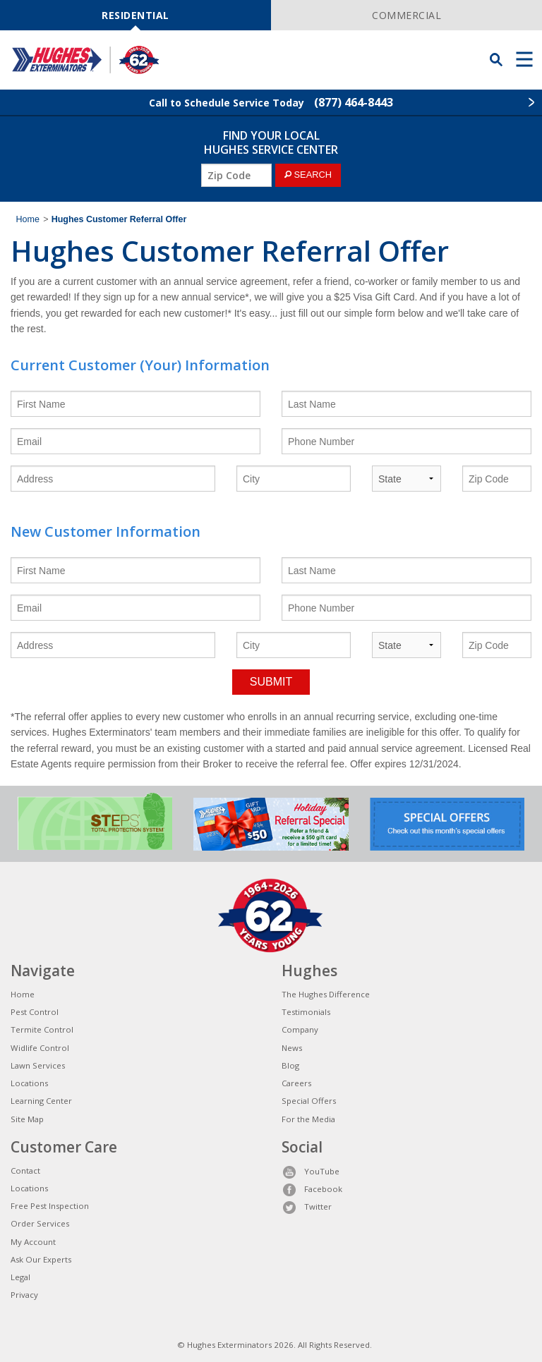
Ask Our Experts (41, 1259)
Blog (290, 1065)
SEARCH (308, 174)
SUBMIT (271, 682)
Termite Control (42, 1029)
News (292, 1047)
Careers (296, 1083)
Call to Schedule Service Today (271, 102)
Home (28, 219)
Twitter (307, 1206)
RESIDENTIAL (135, 15)
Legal (20, 1277)
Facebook (312, 1189)
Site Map (27, 1119)
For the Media (308, 1119)
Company (300, 1029)
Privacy (24, 1294)
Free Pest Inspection (50, 1205)
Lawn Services (38, 1065)
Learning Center (41, 1100)
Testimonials (306, 1012)
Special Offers (309, 1100)
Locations (29, 1083)
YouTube (310, 1171)
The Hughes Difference (326, 994)
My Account (33, 1241)
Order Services (40, 1223)
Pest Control (35, 1012)
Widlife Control (40, 1047)
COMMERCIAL (406, 15)
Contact (25, 1170)
